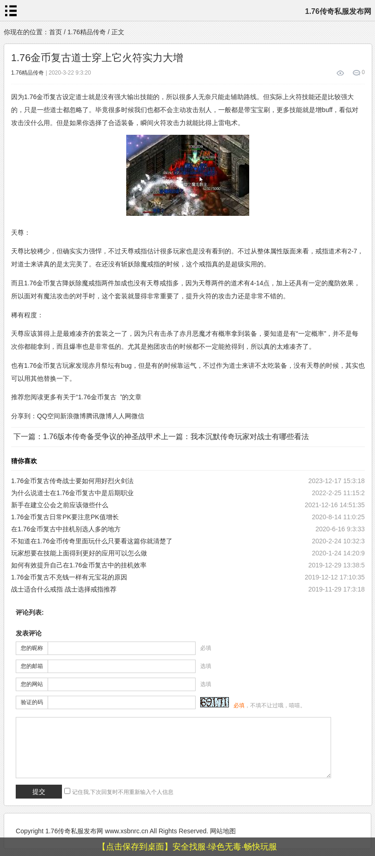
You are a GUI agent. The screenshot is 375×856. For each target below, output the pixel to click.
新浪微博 (73, 416)
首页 (55, 32)
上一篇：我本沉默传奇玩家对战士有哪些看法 (235, 437)
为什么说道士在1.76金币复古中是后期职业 (72, 493)
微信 (137, 416)
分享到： (24, 416)
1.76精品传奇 (87, 32)
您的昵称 (32, 648)
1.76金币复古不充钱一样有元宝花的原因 (69, 577)
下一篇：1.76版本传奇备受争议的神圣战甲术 (87, 437)
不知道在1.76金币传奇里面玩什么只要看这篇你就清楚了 (91, 541)
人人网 (121, 416)
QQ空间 (48, 416)
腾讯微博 (99, 416)
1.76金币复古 (97, 397)
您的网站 (32, 684)
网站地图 (223, 831)
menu (11, 11)
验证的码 (32, 702)
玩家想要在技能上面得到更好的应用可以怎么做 (79, 553)
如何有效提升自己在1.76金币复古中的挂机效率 (79, 565)
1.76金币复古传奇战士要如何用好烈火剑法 (72, 481)
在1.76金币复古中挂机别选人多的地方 (66, 529)
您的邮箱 (32, 666)
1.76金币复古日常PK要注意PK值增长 (65, 517)
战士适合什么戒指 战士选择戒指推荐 (64, 589)
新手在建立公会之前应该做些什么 (59, 505)
